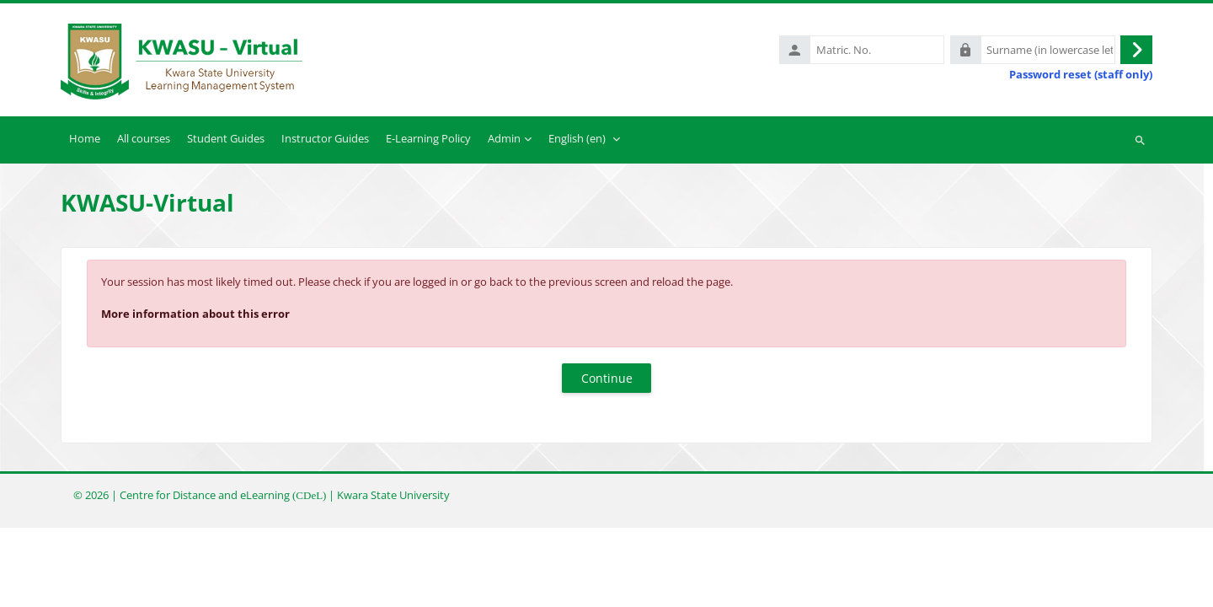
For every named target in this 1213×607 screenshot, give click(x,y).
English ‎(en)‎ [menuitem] (577, 138)
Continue (607, 378)
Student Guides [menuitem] (226, 138)
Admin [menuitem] (504, 138)
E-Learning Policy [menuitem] (428, 138)
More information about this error (195, 313)
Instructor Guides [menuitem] (325, 138)
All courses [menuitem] (143, 138)
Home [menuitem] (84, 138)
